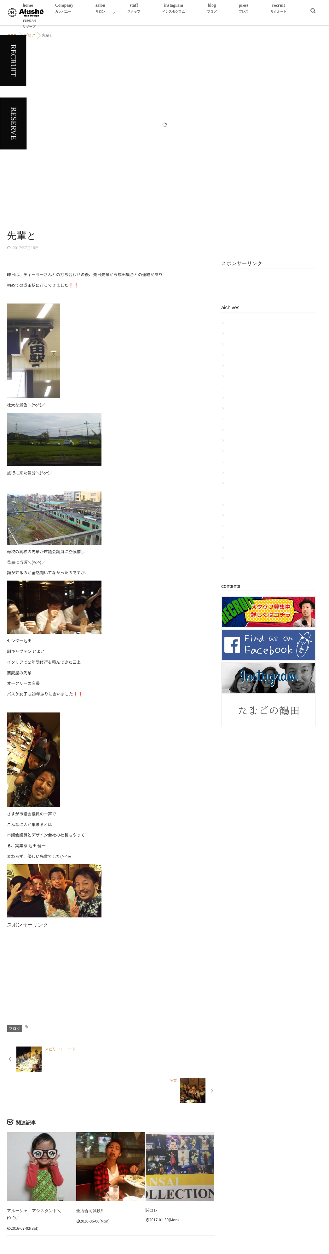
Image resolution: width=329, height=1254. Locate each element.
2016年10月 (238, 504)
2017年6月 (236, 419)
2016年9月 (236, 515)
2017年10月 (238, 376)
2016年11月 (238, 494)
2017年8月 (236, 397)
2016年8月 (236, 526)
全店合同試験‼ (89, 1178)
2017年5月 (236, 430)
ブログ (14, 1028)
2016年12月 (238, 483)
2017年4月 (236, 440)
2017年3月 (236, 451)
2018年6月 (236, 323)
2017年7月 (236, 408)
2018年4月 (236, 333)
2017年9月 (236, 387)
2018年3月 (236, 344)
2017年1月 (236, 472)
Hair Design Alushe (153, 1238)
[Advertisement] (156, 973)
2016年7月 (236, 537)
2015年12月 (238, 558)
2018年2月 (236, 355)
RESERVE (13, 123)
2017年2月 (236, 462)
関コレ (152, 1178)
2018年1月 (236, 365)
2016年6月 (236, 547)
